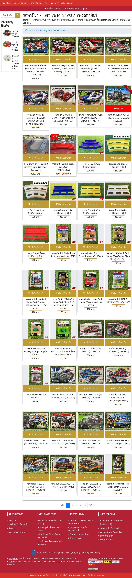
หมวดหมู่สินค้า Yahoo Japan (111, 532)
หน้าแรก (28, 30)
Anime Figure (74, 538)
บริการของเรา (36, 3)
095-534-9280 (20, 561)
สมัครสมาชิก (72, 8)
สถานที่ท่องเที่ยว (105, 536)
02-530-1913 (64, 561)
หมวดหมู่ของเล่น (21, 3)
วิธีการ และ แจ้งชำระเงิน (55, 3)
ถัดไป (91, 505)
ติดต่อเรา (70, 3)
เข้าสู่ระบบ (84, 8)
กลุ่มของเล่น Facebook (108, 528)
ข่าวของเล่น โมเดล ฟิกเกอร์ (110, 520)
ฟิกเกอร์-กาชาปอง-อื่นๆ (78, 534)
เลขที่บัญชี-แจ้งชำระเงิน (18, 524)
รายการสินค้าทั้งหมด (16, 532)
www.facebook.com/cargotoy (47, 552)
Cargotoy (6, 3)
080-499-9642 (49, 561)
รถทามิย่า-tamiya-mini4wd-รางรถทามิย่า (51, 30)
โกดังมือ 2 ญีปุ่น (105, 524)
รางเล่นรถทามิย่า (105, 539)
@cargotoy (75, 552)
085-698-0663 (34, 561)
